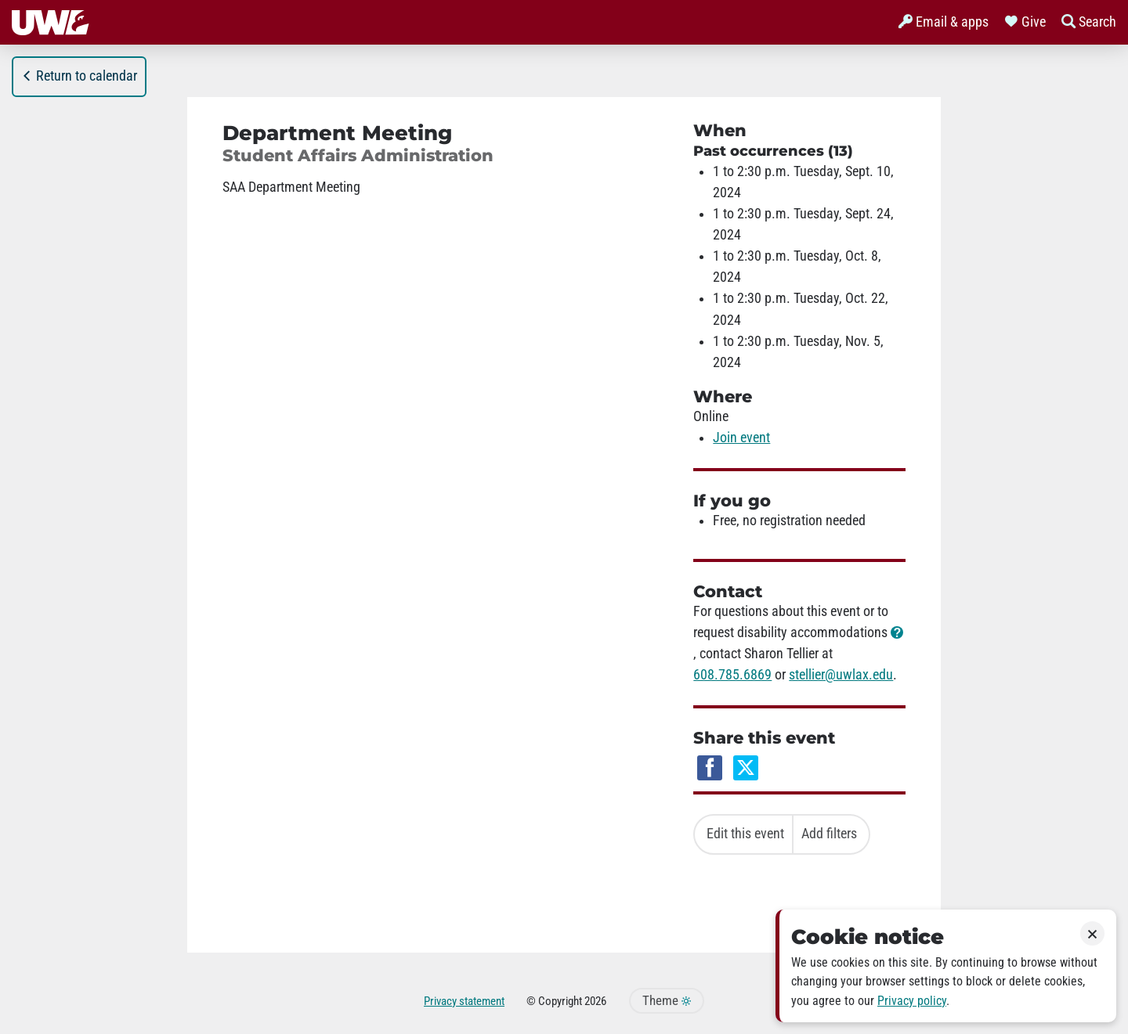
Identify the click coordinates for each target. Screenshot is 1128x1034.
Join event (741, 437)
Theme (666, 1000)
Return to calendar (79, 76)
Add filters (829, 833)
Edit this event (745, 833)
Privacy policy (911, 1000)
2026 (595, 1001)
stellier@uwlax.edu (841, 675)
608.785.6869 (732, 675)
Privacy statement (464, 1001)
